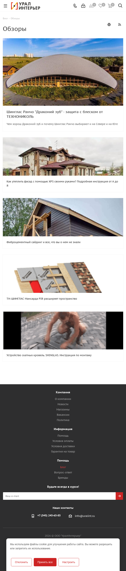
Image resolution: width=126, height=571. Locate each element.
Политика (63, 420)
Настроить (68, 562)
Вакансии (63, 414)
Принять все (45, 562)
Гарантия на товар (63, 451)
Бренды (63, 477)
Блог (63, 467)
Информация (63, 429)
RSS (119, 24)
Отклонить (21, 562)
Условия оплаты (63, 441)
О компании (63, 399)
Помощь (63, 435)
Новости (63, 404)
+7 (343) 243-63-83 (49, 515)
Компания (63, 392)
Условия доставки (63, 446)
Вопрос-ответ (63, 472)
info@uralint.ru (85, 516)
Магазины (63, 409)
